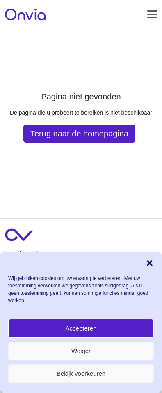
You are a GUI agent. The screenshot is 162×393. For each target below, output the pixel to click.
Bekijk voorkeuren (81, 373)
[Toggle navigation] (152, 14)
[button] (150, 262)
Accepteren (81, 328)
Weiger (81, 350)
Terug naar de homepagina (79, 133)
